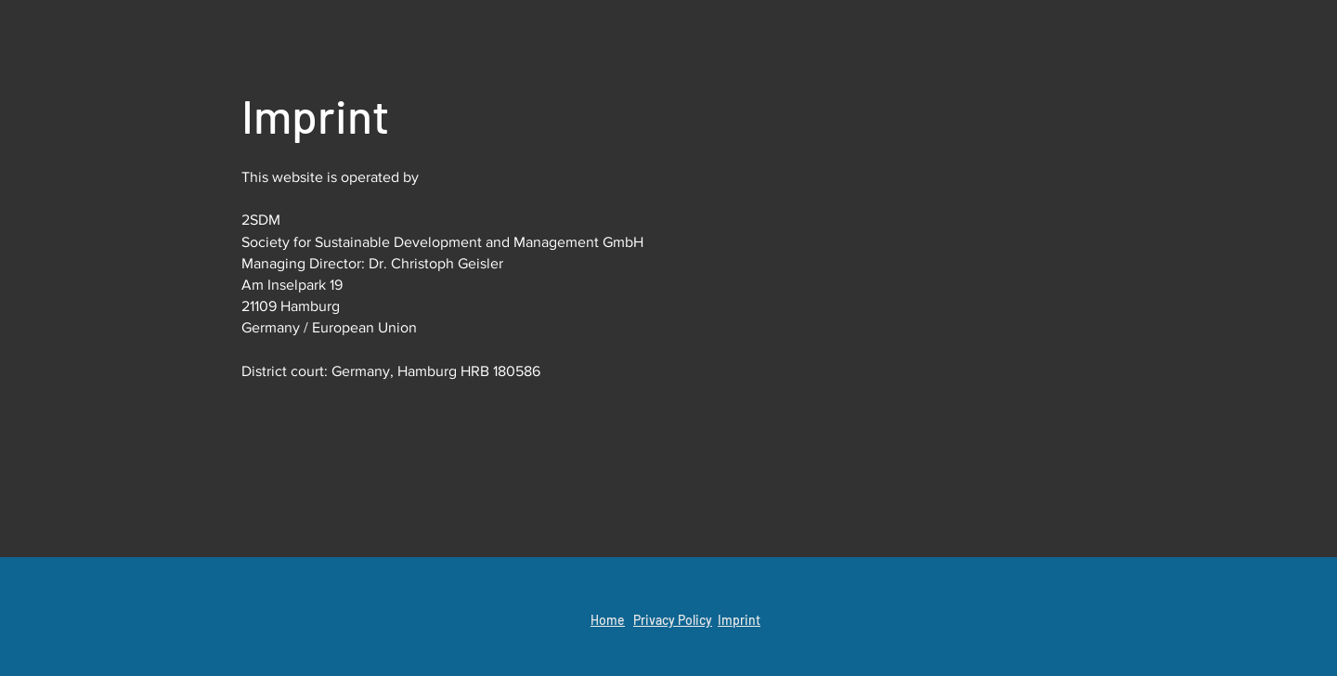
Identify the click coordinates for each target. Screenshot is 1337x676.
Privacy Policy (672, 620)
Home (608, 620)
